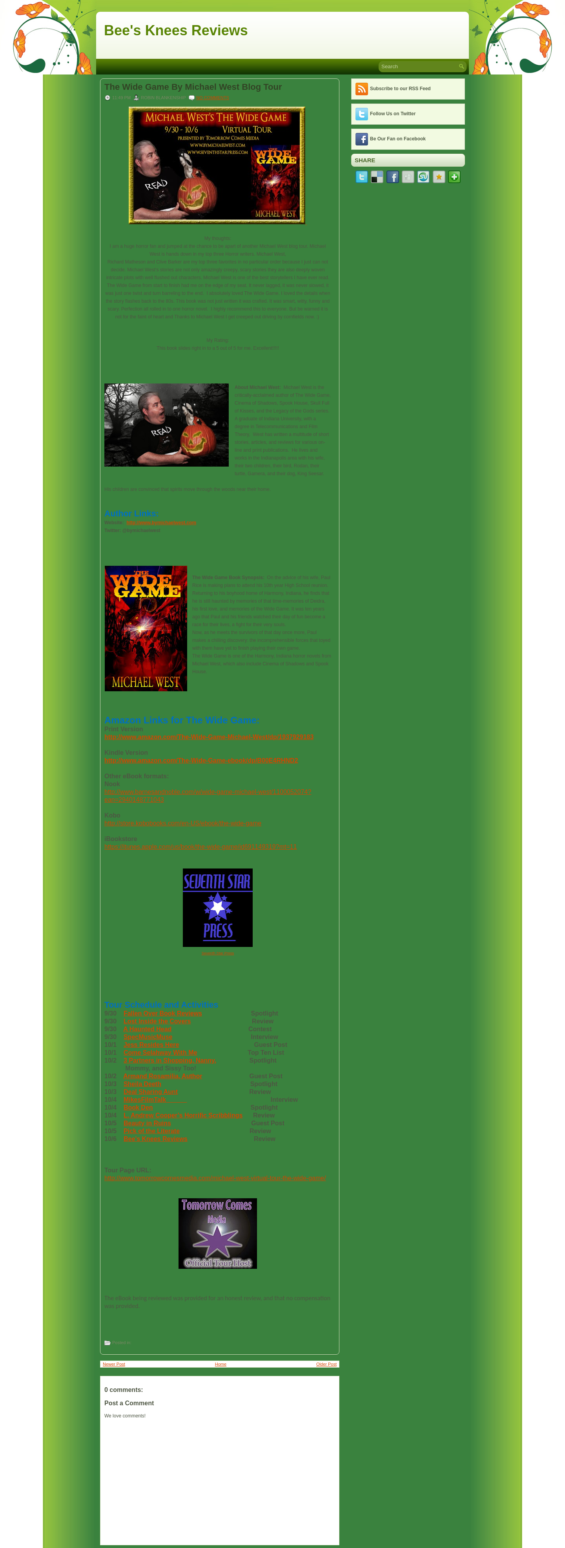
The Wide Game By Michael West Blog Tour (193, 87)
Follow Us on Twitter (393, 113)
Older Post (326, 1364)
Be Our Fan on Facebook (398, 139)
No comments (212, 97)
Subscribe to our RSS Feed (400, 88)
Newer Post (114, 1364)
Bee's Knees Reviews (176, 30)
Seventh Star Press (218, 953)
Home (220, 1364)
